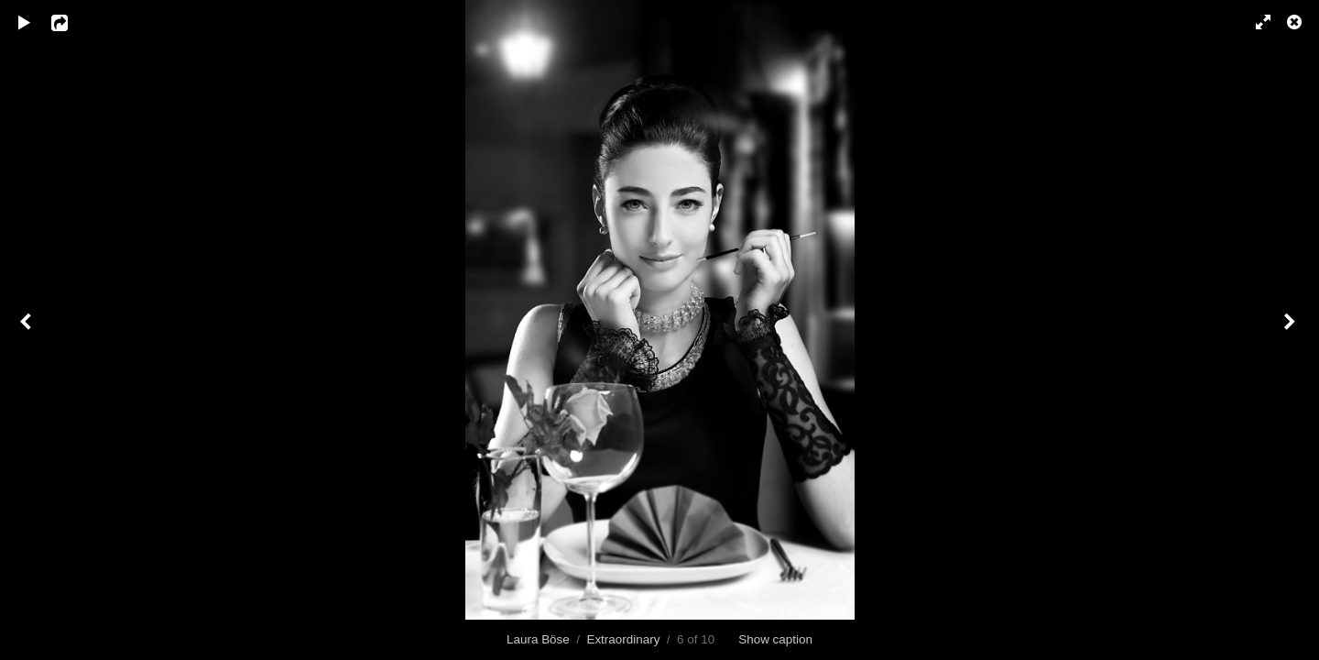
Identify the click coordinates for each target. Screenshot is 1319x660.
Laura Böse (538, 639)
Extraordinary (623, 639)
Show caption (775, 639)
